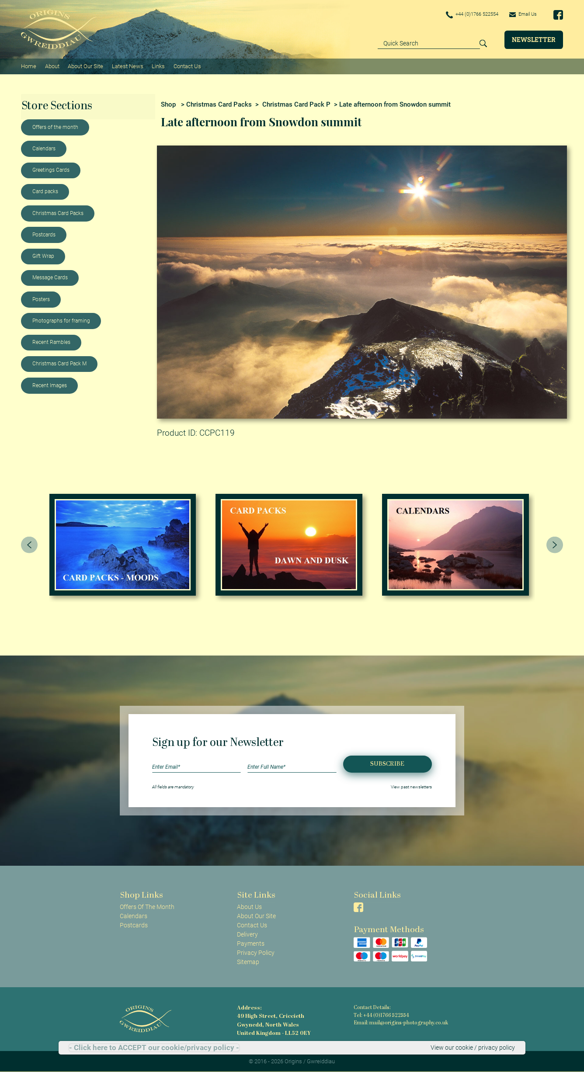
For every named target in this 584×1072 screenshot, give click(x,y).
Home (28, 65)
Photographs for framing (61, 320)
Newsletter (534, 39)
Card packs (45, 191)
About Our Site (85, 65)
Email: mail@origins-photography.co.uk (399, 1023)
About (52, 65)
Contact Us (186, 65)
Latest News (127, 65)
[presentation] (29, 544)
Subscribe (387, 763)
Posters (41, 299)
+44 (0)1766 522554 (467, 14)
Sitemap (248, 961)
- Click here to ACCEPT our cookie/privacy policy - (154, 1047)
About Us (249, 906)
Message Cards (50, 277)
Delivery (247, 933)
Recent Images (49, 385)
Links (157, 65)
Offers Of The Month (147, 906)
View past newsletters (411, 786)
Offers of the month (55, 127)
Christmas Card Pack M (59, 363)
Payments (250, 943)
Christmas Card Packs (57, 213)
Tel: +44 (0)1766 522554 (381, 1015)
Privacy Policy (256, 952)
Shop (168, 104)
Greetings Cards (51, 170)
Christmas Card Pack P (296, 104)
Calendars (44, 148)
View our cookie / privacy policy (473, 1047)
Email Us (522, 14)
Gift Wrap (43, 256)
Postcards (44, 234)
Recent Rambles (51, 342)
